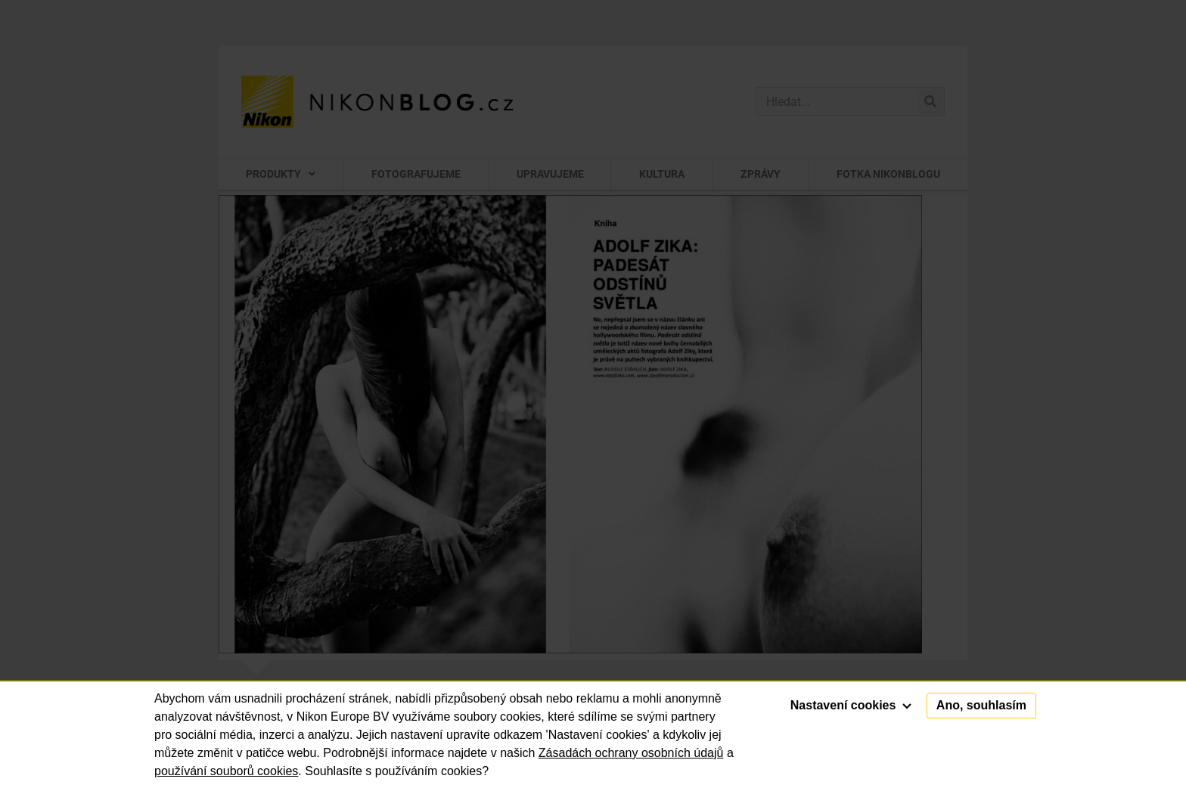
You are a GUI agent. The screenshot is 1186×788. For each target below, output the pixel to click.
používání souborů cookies (226, 771)
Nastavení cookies (850, 705)
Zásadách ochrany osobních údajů (631, 752)
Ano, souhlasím (981, 705)
